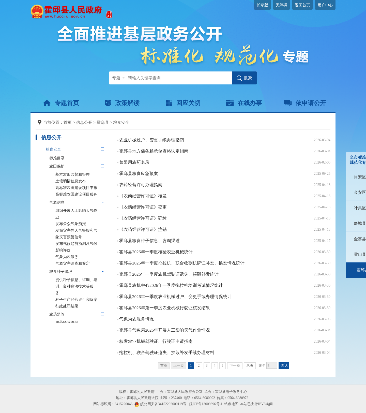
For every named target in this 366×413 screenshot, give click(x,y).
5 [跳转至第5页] (222, 365)
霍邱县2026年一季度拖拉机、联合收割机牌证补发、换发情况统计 (182, 263)
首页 (68, 122)
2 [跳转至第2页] (199, 365)
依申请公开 (305, 103)
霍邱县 (103, 122)
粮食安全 (121, 122)
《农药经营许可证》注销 (143, 229)
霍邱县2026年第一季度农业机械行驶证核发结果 (164, 307)
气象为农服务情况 (136, 319)
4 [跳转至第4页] (215, 365)
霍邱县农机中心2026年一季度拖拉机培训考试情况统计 (171, 285)
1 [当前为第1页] (191, 365)
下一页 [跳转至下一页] (235, 365)
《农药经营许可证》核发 (143, 196)
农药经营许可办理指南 (140, 184)
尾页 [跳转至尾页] (249, 365)
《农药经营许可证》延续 (143, 218)
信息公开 (84, 122)
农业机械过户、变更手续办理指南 (151, 140)
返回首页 (302, 5)
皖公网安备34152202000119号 (160, 404)
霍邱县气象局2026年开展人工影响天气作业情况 (164, 330)
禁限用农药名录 (134, 162)
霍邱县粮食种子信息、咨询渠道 (149, 240)
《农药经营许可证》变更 (143, 207)
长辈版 (262, 5)
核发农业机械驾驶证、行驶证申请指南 (156, 341)
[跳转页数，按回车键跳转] (271, 365)
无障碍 (281, 5)
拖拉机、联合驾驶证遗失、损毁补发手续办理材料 (166, 352)
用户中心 (325, 5)
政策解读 (122, 103)
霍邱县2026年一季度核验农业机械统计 (156, 251)
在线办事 (244, 103)
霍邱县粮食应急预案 (138, 173)
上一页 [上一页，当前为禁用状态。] (178, 365)
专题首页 (61, 103)
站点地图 (231, 404)
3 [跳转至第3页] (207, 365)
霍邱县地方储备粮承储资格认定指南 (153, 151)
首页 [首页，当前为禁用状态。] (163, 365)
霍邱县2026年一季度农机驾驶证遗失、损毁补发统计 (169, 274)
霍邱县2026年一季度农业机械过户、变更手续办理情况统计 (175, 296)
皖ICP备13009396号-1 (205, 404)
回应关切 (183, 103)
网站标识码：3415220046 (112, 404)
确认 (284, 365)
